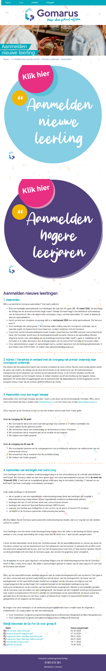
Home (6, 59)
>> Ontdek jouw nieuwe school (25, 59)
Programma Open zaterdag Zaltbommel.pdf (24, 639)
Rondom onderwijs (50, 59)
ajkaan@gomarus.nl (87, 402)
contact (58, 667)
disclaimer (49, 667)
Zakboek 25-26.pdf (14, 645)
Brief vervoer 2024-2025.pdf (18, 631)
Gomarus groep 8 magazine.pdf (19, 633)
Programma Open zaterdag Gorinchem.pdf (24, 636)
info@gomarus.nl (47, 402)
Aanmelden (66, 59)
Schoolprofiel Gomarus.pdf (17, 642)
